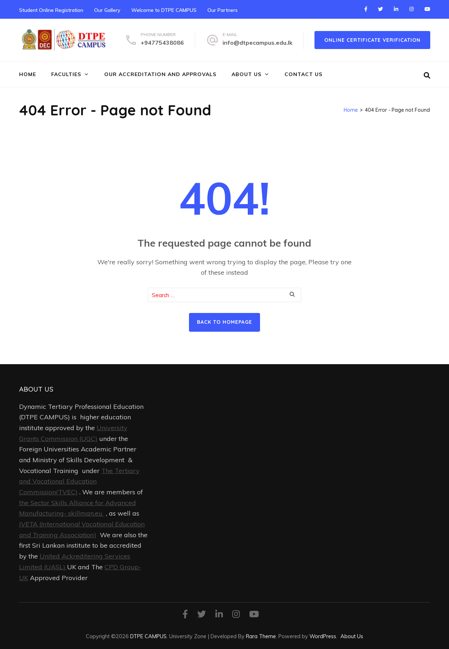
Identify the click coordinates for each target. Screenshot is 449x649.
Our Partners (222, 10)
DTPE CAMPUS (148, 636)
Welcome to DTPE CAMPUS (164, 10)
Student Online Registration (51, 10)
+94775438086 (162, 42)
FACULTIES (66, 74)
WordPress (322, 636)
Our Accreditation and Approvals (160, 74)
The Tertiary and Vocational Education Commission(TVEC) (79, 481)
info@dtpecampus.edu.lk (257, 42)
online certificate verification (372, 40)
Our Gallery (107, 10)
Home (27, 74)
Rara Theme (261, 636)
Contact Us (303, 74)
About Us (246, 74)
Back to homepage (224, 322)
